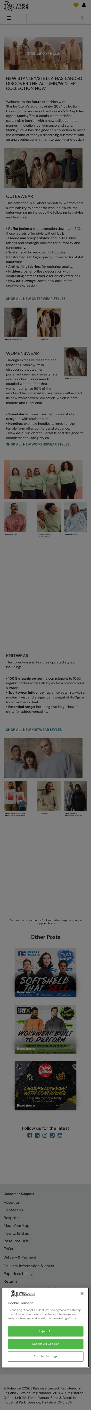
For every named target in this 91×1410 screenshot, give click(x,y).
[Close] (82, 1293)
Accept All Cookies (45, 1344)
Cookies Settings (46, 1356)
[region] (45, 1328)
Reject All (45, 1331)
